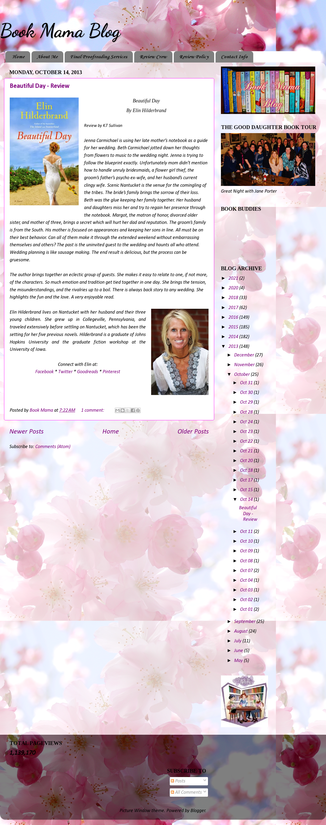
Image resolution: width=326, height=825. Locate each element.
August (241, 631)
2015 (233, 327)
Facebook (44, 372)
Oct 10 (247, 541)
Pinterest (111, 372)
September (245, 621)
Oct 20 (247, 460)
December (244, 355)
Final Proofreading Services (98, 57)
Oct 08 (247, 561)
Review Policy (194, 57)
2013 (233, 346)
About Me (47, 57)
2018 (233, 297)
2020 (233, 288)
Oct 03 (247, 590)
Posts (178, 781)
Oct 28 (247, 412)
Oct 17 (247, 480)
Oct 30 (247, 392)
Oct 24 (247, 422)
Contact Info (234, 57)
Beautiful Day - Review (40, 86)
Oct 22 (247, 441)
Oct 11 (247, 531)
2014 (233, 336)
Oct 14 (247, 499)
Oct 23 (247, 431)
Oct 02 (247, 599)
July (238, 641)
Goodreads (87, 372)
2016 (233, 317)
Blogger (197, 810)
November (245, 365)
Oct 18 (247, 470)
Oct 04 (247, 580)
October (242, 374)
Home (18, 57)
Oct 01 (247, 609)
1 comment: (93, 410)
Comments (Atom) (52, 446)
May (239, 660)
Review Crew (153, 57)
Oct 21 (247, 451)
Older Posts (193, 431)
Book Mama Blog (60, 30)
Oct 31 (247, 383)
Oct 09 (247, 551)
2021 (233, 278)
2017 (233, 307)
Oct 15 (247, 490)
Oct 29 (247, 402)
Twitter (65, 372)
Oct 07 (247, 570)
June (239, 650)
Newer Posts (26, 431)
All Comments (186, 792)
